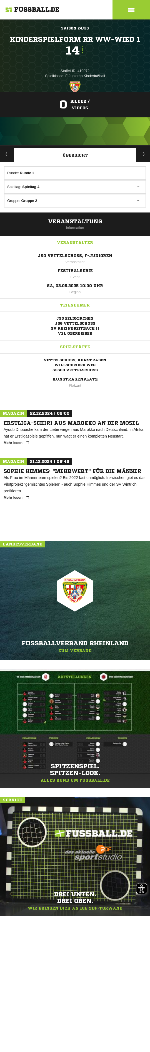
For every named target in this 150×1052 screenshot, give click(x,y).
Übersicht (75, 155)
